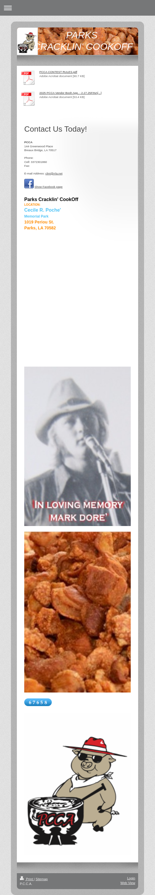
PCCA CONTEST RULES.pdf (58, 72)
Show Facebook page (49, 186)
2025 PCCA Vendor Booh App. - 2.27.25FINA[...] (70, 92)
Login (131, 878)
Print (27, 879)
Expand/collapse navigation (77, 7)
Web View (127, 883)
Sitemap (41, 879)
